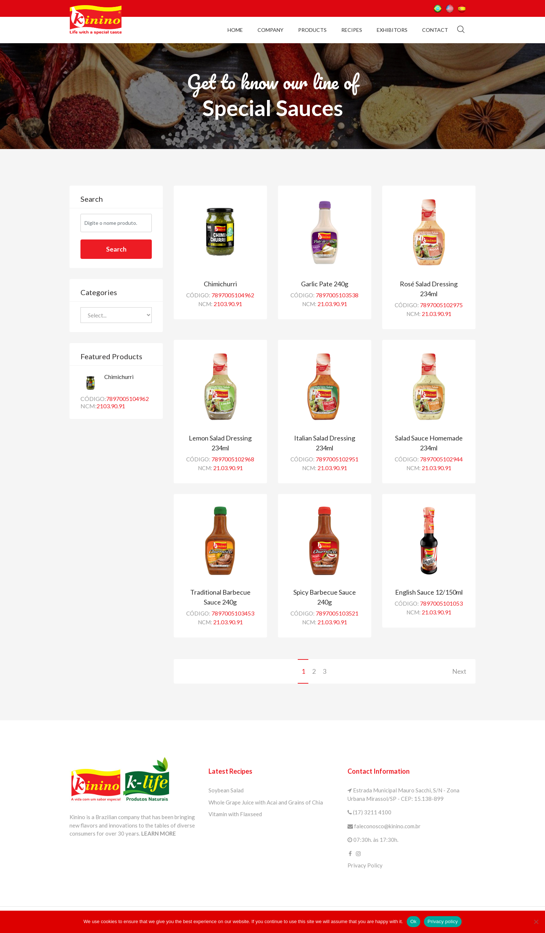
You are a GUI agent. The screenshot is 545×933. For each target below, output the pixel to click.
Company (270, 29)
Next (459, 671)
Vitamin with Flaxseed (235, 814)
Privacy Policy (365, 865)
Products (312, 29)
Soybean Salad (226, 790)
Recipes (351, 29)
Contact (435, 29)
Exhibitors (392, 29)
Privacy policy (443, 921)
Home (235, 29)
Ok (413, 921)
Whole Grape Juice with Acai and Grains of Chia (265, 802)
